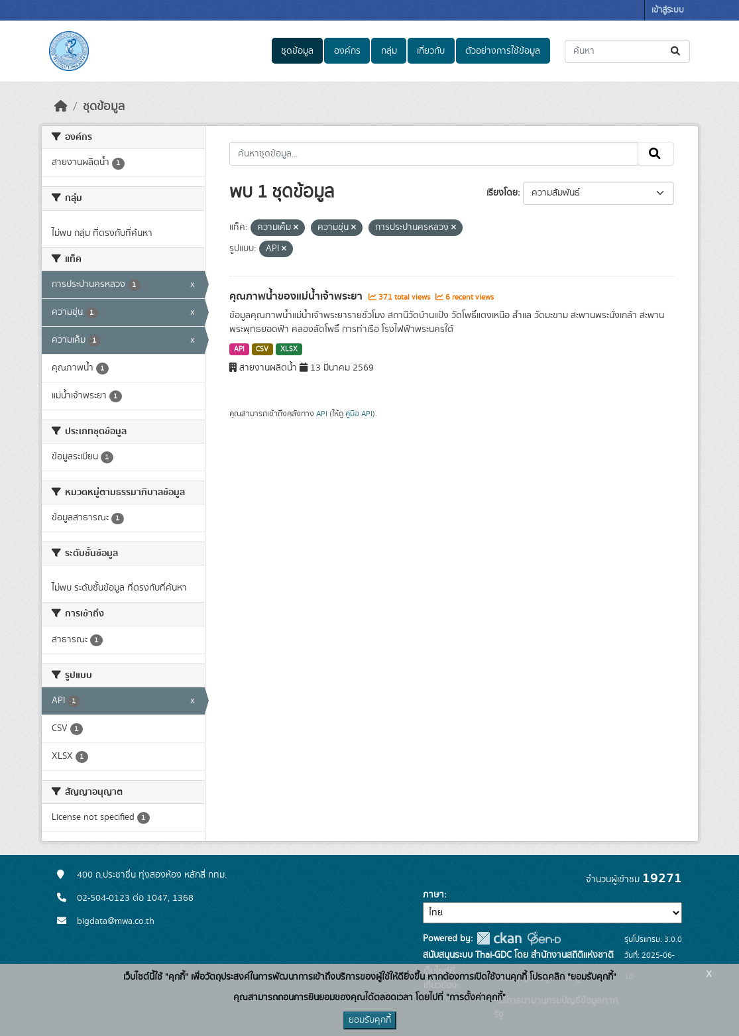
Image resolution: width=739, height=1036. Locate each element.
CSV (262, 349)
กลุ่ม (389, 51)
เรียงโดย (502, 193)
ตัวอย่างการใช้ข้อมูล (502, 51)
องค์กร (347, 51)
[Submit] (676, 51)
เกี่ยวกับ (431, 51)
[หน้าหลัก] (61, 106)
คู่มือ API (358, 414)
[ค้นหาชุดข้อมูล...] (627, 51)
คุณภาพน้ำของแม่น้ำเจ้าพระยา (297, 296)
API (239, 349)
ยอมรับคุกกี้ (370, 1020)
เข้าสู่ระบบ (668, 10)
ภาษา (433, 894)
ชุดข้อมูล (297, 51)
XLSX (289, 349)
